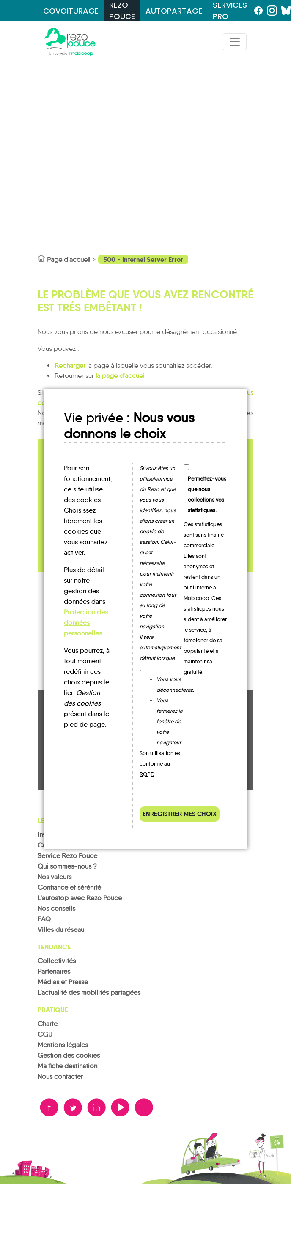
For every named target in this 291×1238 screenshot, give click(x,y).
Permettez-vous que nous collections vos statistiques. (207, 494)
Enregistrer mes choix (180, 814)
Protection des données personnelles (86, 622)
